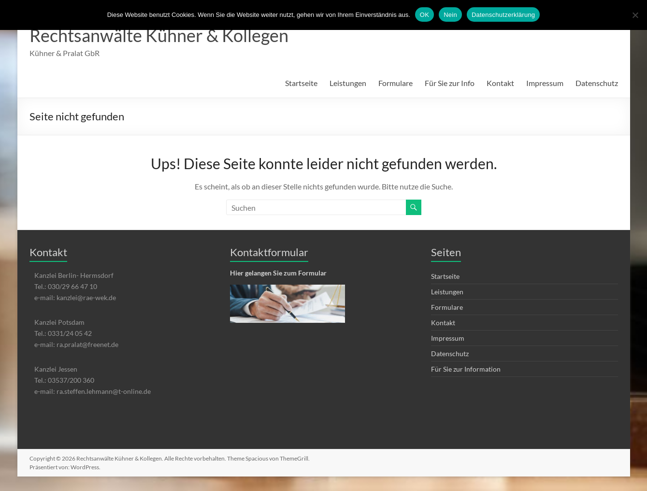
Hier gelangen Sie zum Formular (278, 273)
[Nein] (635, 15)
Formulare (395, 82)
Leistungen (348, 82)
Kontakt (500, 82)
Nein (450, 14)
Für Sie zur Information (466, 369)
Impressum (544, 82)
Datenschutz (596, 82)
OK (424, 14)
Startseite (301, 82)
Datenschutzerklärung (503, 14)
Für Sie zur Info (449, 82)
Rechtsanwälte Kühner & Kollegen (158, 35)
